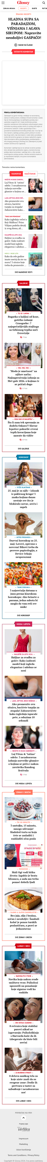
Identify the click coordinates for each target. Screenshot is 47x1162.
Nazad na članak (23, 44)
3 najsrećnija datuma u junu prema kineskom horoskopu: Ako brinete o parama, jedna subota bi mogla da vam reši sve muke (23, 599)
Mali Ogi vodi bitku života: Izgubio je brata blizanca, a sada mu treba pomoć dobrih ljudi (23, 877)
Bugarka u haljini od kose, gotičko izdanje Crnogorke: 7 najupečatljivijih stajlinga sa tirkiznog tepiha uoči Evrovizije (23, 325)
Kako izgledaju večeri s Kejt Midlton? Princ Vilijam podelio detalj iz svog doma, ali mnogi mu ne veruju (16, 224)
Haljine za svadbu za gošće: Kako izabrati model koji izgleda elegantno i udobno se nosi (16, 242)
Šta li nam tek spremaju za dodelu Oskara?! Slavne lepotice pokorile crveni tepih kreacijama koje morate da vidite (23, 429)
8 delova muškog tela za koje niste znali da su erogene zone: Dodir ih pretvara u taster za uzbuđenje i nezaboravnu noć (23, 1084)
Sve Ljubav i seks (23, 1101)
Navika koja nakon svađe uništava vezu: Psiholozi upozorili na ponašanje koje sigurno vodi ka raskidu (23, 986)
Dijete (34, 8)
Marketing (23, 1144)
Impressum (23, 1138)
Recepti (23, 8)
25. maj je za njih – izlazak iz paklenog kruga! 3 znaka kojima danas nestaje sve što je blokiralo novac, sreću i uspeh (23, 499)
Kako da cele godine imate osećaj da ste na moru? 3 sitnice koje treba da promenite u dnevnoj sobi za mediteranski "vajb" (15, 261)
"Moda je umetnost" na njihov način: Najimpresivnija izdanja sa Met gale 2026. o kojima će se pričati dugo (23, 377)
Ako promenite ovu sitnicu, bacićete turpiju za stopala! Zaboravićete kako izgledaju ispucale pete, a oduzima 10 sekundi (14, 205)
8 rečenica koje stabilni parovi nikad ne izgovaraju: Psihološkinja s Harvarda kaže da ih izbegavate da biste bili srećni (23, 1034)
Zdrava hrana (9, 8)
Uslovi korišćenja (23, 1149)
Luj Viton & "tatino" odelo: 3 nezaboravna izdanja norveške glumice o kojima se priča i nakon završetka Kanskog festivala (15, 187)
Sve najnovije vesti (23, 272)
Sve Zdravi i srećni (23, 937)
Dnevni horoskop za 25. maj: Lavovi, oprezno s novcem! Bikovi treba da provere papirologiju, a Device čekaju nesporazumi (23, 549)
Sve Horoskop (23, 615)
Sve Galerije (23, 448)
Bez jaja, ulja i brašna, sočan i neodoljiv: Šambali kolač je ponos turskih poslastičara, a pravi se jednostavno (23, 922)
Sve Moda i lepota (23, 783)
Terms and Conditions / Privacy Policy (23, 1155)
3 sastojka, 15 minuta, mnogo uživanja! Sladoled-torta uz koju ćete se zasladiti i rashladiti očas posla (23, 832)
